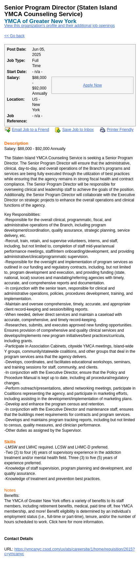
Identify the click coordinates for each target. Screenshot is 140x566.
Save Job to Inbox (78, 129)
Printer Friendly (120, 129)
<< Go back (14, 36)
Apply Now (92, 85)
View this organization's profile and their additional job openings (59, 25)
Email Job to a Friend (30, 129)
